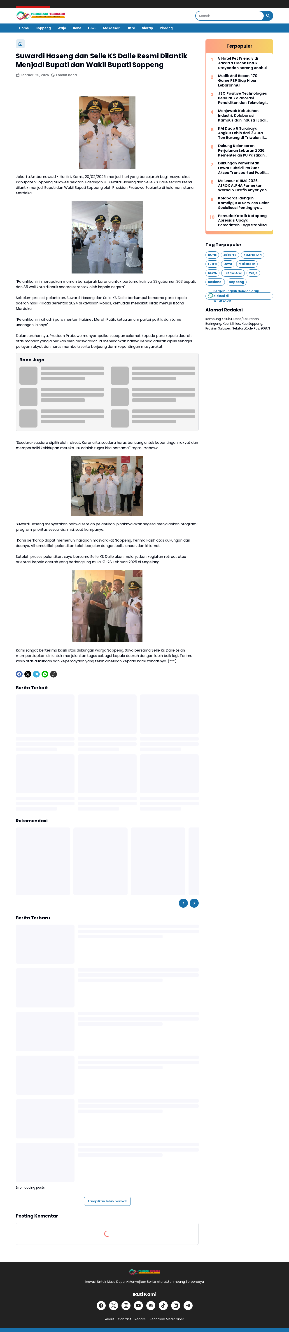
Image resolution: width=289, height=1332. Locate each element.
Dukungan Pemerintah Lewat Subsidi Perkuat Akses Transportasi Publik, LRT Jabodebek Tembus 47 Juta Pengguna (243, 168)
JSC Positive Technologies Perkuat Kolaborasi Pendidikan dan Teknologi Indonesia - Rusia (242, 98)
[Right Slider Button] (194, 903)
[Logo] (144, 1272)
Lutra (130, 28)
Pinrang (166, 28)
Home (24, 28)
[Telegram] (36, 674)
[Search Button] (268, 15)
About (109, 1319)
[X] (27, 674)
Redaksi (140, 1319)
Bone (77, 28)
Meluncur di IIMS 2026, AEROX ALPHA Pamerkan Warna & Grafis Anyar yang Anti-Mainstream (243, 186)
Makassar (111, 28)
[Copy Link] (53, 674)
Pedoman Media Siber (167, 1319)
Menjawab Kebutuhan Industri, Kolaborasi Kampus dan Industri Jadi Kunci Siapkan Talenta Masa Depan (242, 116)
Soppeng (43, 28)
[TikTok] (163, 1305)
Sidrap (147, 28)
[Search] (230, 15)
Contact (124, 1319)
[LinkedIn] (175, 1305)
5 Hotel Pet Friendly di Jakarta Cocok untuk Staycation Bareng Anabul (242, 63)
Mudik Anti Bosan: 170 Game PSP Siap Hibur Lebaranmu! (237, 81)
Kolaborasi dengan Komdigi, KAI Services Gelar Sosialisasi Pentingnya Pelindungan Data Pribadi (243, 203)
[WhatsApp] (45, 674)
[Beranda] (20, 43)
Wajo (62, 28)
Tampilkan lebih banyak (107, 1201)
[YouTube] (138, 1305)
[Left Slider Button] (183, 903)
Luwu (92, 28)
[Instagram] (126, 1305)
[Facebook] (19, 674)
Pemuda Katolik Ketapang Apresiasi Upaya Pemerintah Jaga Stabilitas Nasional (243, 221)
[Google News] (150, 1305)
